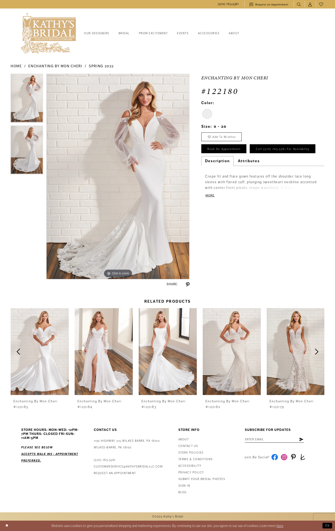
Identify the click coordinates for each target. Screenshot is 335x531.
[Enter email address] (277, 439)
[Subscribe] (307, 439)
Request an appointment (115, 473)
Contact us (188, 446)
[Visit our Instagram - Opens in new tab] (285, 458)
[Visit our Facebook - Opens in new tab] (275, 458)
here (280, 526)
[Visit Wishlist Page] (321, 4)
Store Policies (191, 453)
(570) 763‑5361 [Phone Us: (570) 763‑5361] (105, 460)
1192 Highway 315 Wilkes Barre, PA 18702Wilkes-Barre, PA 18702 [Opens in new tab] (127, 444)
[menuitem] (228, 4)
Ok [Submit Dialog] (327, 526)
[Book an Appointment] (269, 4)
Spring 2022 (101, 66)
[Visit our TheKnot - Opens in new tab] (305, 458)
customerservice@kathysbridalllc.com (128, 466)
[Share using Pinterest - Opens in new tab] (187, 284)
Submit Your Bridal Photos (201, 479)
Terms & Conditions (195, 459)
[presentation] (40, 351)
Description (217, 176)
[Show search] (299, 4)
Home (16, 66)
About (183, 439)
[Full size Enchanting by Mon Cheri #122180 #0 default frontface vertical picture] (118, 176)
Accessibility (190, 466)
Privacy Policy (191, 472)
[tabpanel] (27, 100)
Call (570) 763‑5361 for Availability (237, 164)
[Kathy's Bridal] (48, 34)
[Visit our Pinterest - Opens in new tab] (295, 458)
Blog (182, 492)
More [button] (211, 212)
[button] (310, 4)
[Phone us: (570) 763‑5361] (228, 4)
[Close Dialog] (7, 526)
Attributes (249, 176)
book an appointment (226, 151)
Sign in (184, 486)
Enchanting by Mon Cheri (55, 66)
